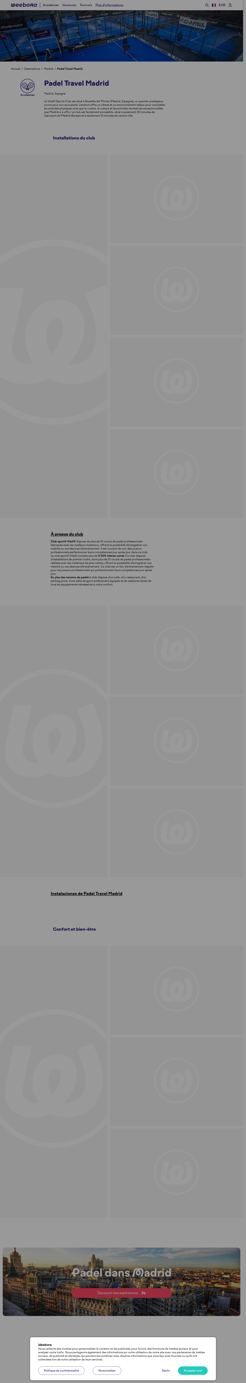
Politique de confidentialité (61, 1370)
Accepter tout (193, 1370)
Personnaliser (107, 1370)
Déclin (166, 1370)
